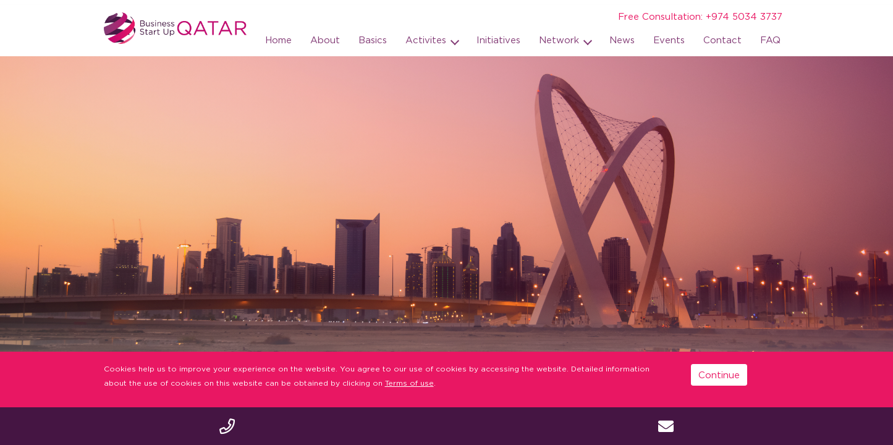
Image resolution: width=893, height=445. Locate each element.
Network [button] (560, 39)
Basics (372, 39)
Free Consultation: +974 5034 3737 (700, 16)
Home (278, 39)
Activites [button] (427, 39)
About (325, 39)
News (622, 39)
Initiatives (498, 39)
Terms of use (409, 383)
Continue (719, 374)
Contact (722, 39)
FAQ (770, 39)
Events (669, 39)
